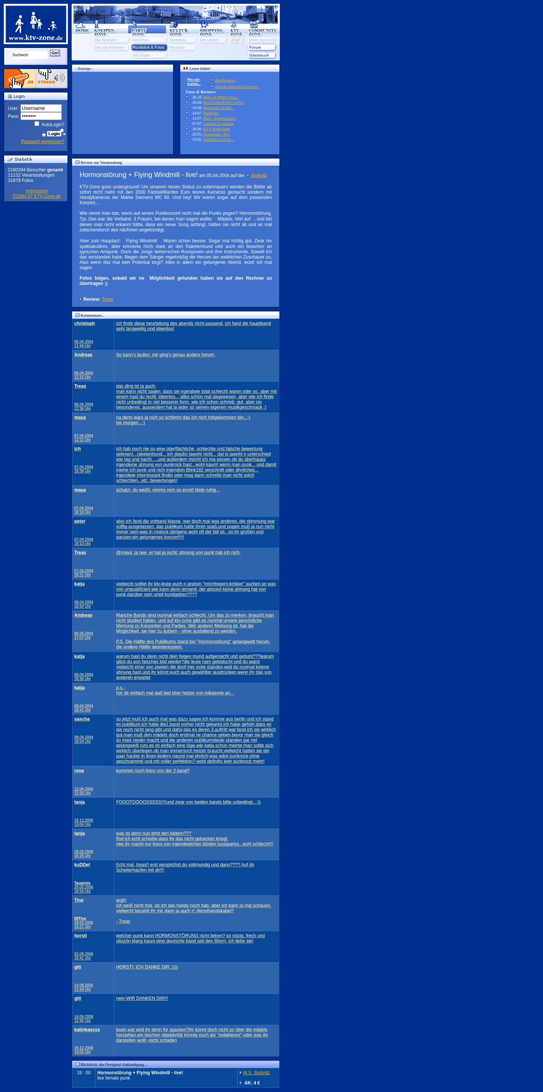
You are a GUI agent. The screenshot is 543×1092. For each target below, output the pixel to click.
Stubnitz (259, 175)
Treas (107, 299)
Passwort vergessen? (42, 141)
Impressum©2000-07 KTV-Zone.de (37, 193)
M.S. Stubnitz (256, 1072)
